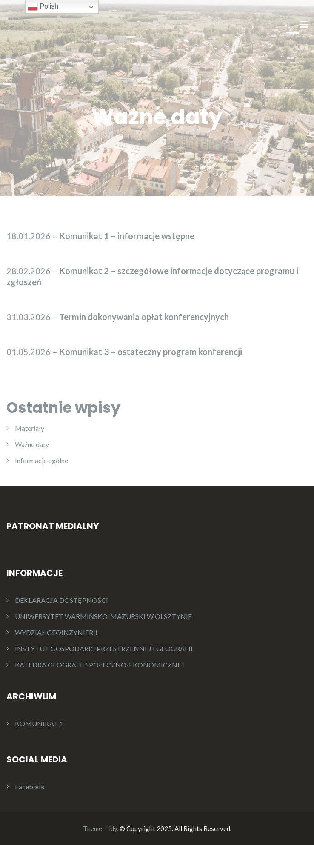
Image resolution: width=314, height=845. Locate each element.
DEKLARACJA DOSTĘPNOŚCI (61, 600)
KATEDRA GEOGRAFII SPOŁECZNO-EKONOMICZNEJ (99, 665)
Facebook (30, 786)
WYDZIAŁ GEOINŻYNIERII (56, 632)
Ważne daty (32, 444)
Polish (43, 7)
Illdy (111, 828)
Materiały (29, 428)
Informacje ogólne (41, 460)
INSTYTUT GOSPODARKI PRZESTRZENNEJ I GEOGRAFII (104, 648)
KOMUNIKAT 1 (39, 723)
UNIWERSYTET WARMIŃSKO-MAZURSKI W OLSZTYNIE (103, 616)
